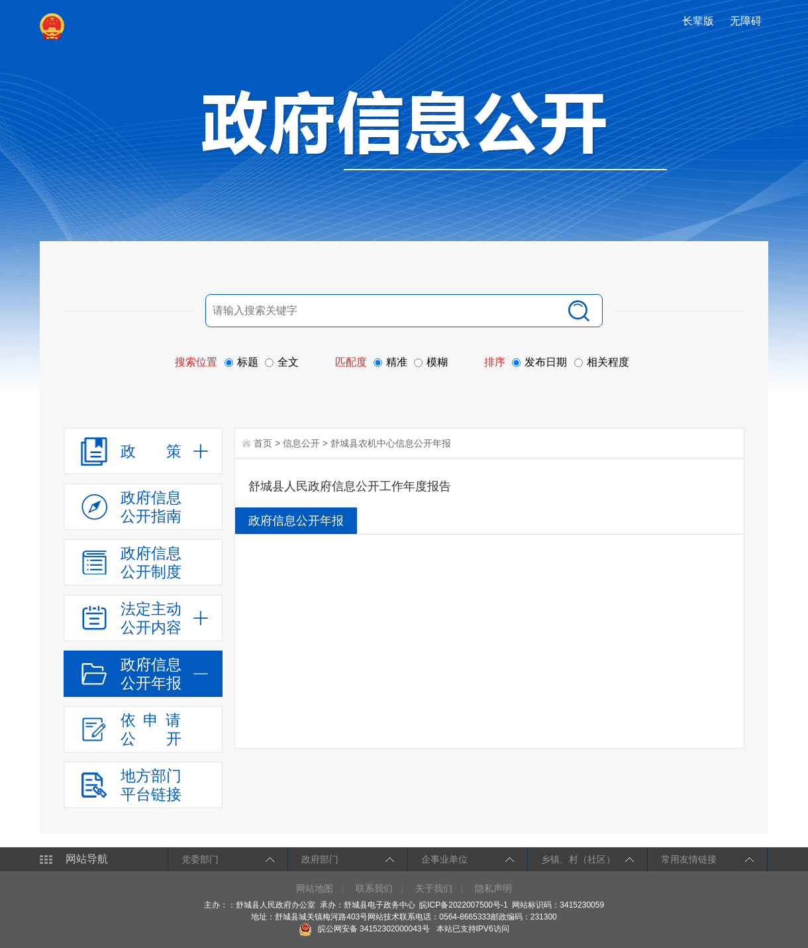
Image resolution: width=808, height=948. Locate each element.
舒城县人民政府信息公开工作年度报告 (349, 486)
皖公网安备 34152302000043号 (364, 928)
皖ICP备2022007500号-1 (463, 905)
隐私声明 (493, 888)
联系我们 (374, 888)
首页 (263, 443)
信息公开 (301, 443)
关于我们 (433, 888)
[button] (699, 20)
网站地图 (314, 888)
